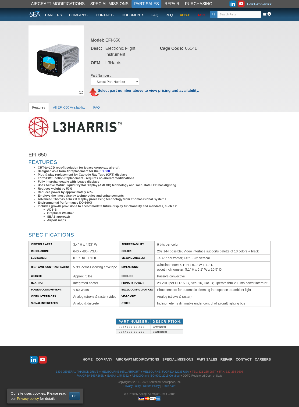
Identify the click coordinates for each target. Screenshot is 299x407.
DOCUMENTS (133, 15)
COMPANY (104, 359)
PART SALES (146, 3)
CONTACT (243, 359)
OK (74, 396)
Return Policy (151, 386)
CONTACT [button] (105, 15)
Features (38, 107)
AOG (201, 15)
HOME (88, 359)
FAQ (154, 15)
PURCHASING (198, 3)
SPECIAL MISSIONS (109, 3)
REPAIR (171, 3)
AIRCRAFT (137, 359)
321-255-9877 (207, 371)
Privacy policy (28, 398)
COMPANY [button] (79, 15)
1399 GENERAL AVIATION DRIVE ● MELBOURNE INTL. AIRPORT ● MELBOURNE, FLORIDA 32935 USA (122, 371)
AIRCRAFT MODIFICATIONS (58, 3)
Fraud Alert (168, 386)
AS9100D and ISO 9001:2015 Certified (156, 375)
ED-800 (105, 171)
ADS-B (185, 15)
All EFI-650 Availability (69, 107)
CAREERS (53, 15)
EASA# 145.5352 (118, 375)
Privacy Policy (132, 386)
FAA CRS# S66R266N (90, 375)
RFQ (169, 15)
